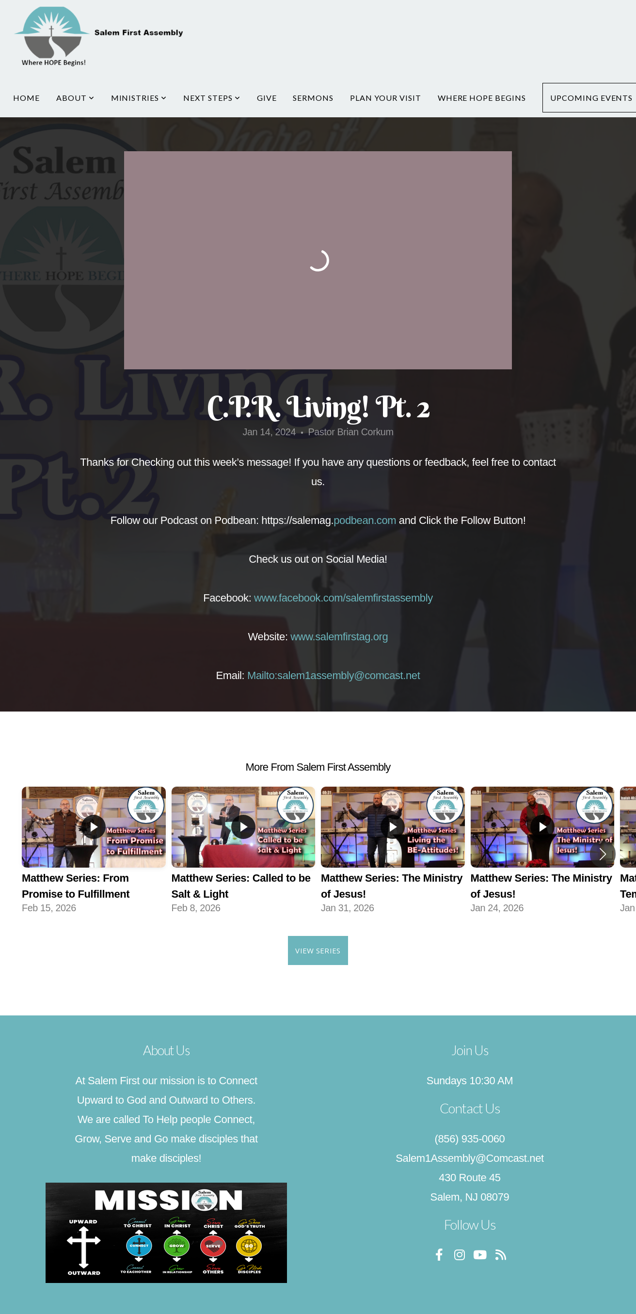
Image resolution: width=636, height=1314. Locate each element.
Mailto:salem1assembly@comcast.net (333, 675)
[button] (602, 854)
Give (267, 97)
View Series (317, 950)
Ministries (139, 97)
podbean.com (365, 520)
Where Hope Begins (482, 97)
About (75, 97)
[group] (94, 854)
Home (26, 97)
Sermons (313, 97)
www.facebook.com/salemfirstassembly (343, 598)
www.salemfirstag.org (339, 637)
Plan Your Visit (385, 97)
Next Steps (211, 97)
